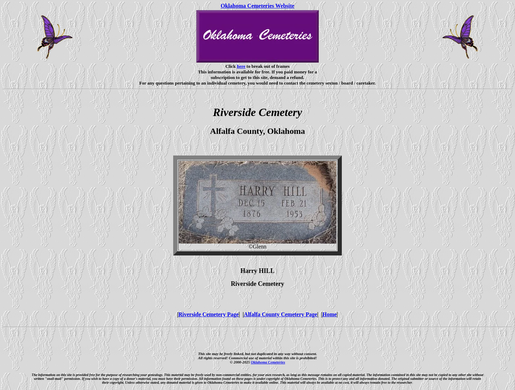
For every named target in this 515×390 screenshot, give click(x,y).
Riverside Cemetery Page (208, 314)
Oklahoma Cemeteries (268, 362)
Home (329, 314)
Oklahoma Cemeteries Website (257, 6)
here (241, 66)
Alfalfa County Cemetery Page (280, 314)
